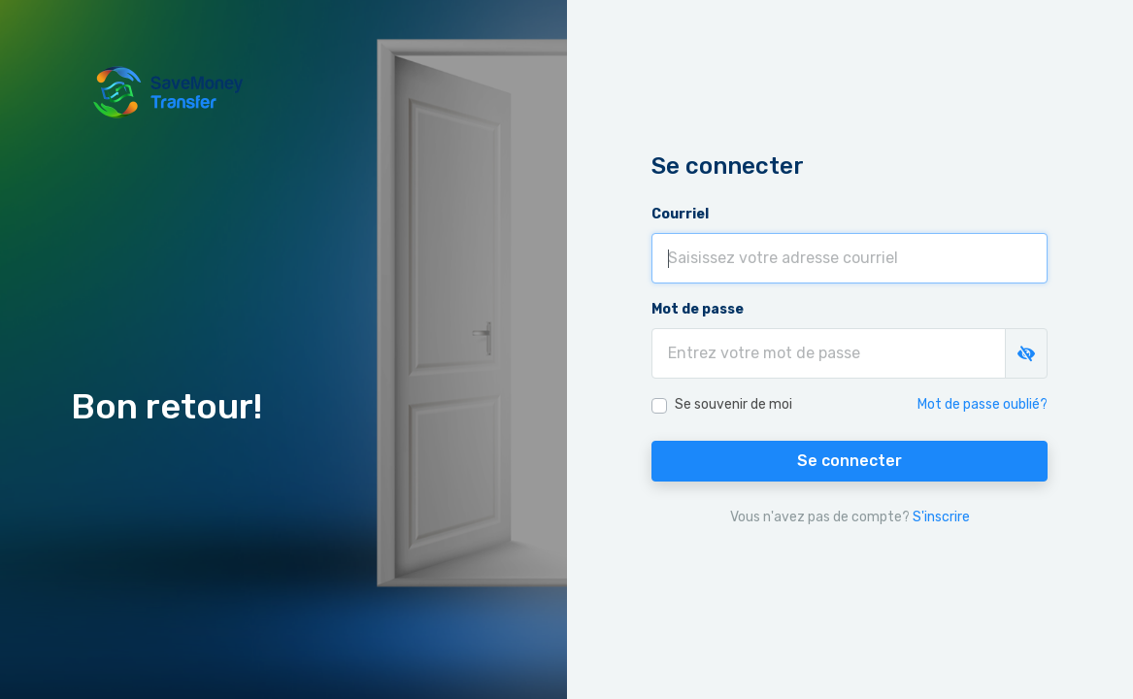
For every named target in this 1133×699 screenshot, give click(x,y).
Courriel (680, 214)
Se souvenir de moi (733, 404)
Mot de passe (697, 309)
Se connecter (849, 460)
